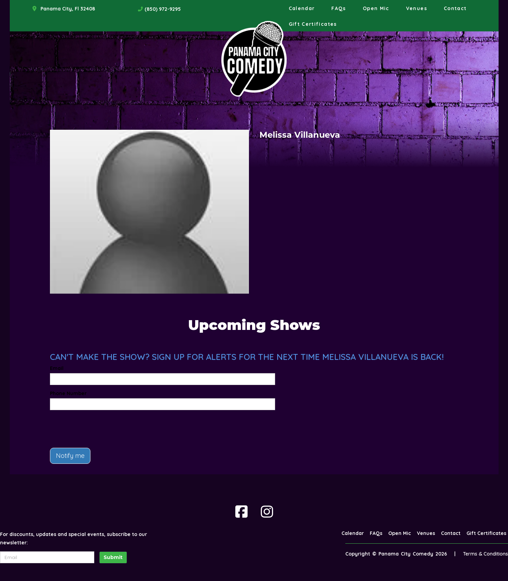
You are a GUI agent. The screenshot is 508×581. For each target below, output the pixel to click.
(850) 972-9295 (163, 9)
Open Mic (376, 8)
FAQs (338, 8)
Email (57, 368)
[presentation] (103, 429)
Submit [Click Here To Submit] (113, 557)
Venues (416, 8)
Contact (455, 8)
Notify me (70, 456)
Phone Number (68, 393)
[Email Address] (47, 557)
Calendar (302, 8)
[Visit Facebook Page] (241, 511)
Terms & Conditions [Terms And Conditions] (485, 554)
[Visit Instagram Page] (267, 511)
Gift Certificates (313, 24)
